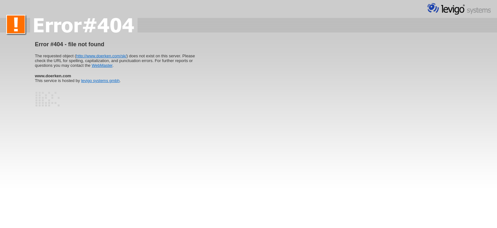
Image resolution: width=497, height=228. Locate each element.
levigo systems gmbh (100, 80)
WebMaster (102, 65)
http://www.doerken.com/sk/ (101, 56)
